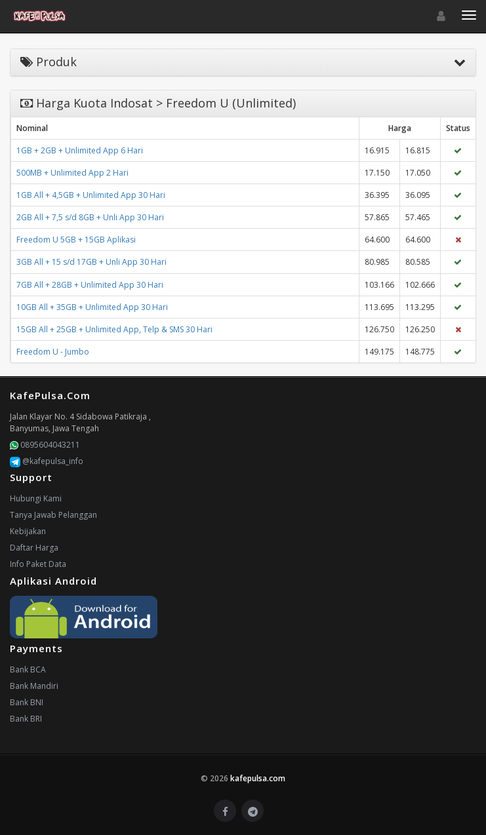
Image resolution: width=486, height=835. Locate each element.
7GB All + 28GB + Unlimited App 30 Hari (89, 284)
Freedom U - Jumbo (52, 351)
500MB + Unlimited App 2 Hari (72, 172)
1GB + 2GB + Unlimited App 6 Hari (79, 150)
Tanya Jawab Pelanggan (53, 514)
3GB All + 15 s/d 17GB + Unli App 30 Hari (91, 261)
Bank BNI (26, 702)
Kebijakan (28, 531)
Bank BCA (28, 669)
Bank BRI (26, 718)
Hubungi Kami (36, 498)
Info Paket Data (38, 564)
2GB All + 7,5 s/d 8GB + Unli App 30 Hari (90, 217)
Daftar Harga (34, 547)
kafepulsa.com (257, 778)
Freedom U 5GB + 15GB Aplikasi (76, 239)
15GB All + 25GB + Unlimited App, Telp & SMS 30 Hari (114, 329)
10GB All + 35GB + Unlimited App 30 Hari (92, 307)
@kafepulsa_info (46, 461)
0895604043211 (45, 444)
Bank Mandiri (34, 685)
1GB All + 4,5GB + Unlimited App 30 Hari (90, 195)
